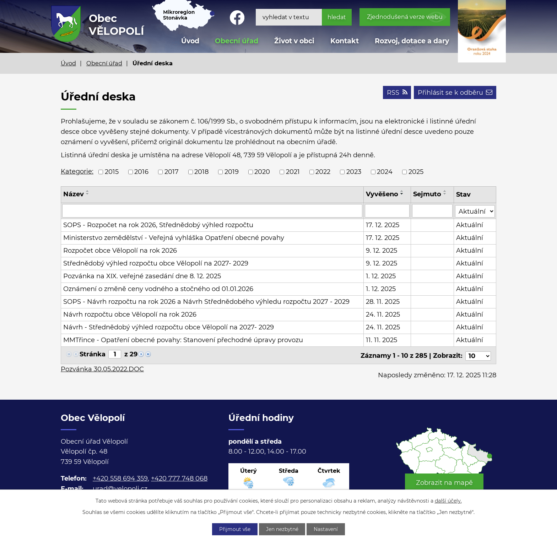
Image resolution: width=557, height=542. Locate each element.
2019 (232, 172)
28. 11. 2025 (383, 302)
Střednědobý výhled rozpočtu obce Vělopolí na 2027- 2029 (155, 263)
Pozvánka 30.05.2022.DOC (102, 368)
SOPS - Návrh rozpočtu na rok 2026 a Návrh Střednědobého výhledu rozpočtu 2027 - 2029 (206, 302)
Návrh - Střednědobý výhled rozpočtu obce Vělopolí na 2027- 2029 (168, 327)
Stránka (93, 354)
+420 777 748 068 (179, 477)
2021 (293, 172)
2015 (112, 172)
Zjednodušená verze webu (405, 16)
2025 (416, 172)
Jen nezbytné (282, 529)
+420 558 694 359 (120, 477)
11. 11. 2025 (381, 340)
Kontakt (344, 41)
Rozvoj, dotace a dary (412, 41)
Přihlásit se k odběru (454, 93)
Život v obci (294, 41)
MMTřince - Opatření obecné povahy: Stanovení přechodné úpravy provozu (183, 340)
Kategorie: (77, 171)
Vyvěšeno (382, 194)
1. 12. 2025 (381, 276)
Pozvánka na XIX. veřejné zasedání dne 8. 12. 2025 (142, 276)
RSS (396, 93)
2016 (141, 172)
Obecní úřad (104, 63)
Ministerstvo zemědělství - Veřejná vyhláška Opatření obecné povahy (173, 238)
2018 (201, 172)
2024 (385, 172)
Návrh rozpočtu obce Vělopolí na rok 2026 (129, 314)
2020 (262, 172)
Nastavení (327, 529)
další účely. (448, 500)
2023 (353, 172)
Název (73, 194)
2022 (322, 172)
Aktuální (469, 225)
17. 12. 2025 (382, 225)
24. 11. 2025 (383, 314)
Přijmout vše (234, 529)
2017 (171, 172)
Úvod (68, 63)
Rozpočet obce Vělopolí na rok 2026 (120, 250)
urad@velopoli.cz (120, 487)
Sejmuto (427, 194)
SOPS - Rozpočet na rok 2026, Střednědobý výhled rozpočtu (158, 225)
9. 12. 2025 (381, 250)
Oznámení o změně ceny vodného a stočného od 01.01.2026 (158, 289)
